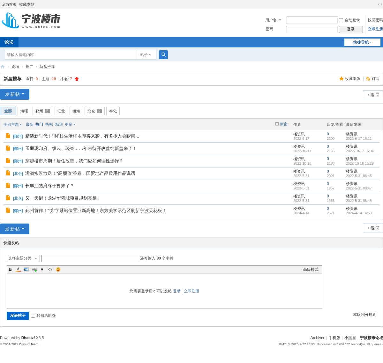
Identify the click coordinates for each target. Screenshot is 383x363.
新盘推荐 (47, 66)
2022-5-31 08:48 (359, 201)
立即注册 (375, 29)
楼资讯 (299, 134)
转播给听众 (43, 315)
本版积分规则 (364, 314)
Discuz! (28, 338)
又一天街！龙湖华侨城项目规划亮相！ (63, 198)
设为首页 (9, 4)
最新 (30, 124)
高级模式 (311, 269)
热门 (39, 124)
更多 (68, 124)
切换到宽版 (380, 4)
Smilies (58, 269)
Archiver (318, 338)
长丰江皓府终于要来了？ (49, 185)
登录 (177, 291)
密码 (269, 29)
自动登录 (349, 20)
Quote (42, 269)
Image (26, 269)
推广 (29, 66)
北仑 (94, 111)
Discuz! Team (28, 344)
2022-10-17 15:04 (360, 151)
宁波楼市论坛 (2, 66)
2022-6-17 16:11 (359, 138)
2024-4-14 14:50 (359, 213)
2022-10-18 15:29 (360, 163)
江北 (61, 111)
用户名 (271, 20)
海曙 (24, 111)
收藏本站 (26, 4)
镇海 (76, 111)
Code (50, 269)
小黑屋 (350, 338)
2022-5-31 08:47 (359, 188)
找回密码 (375, 20)
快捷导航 (361, 42)
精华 (59, 124)
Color (18, 269)
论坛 (15, 66)
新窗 (284, 124)
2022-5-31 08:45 (359, 176)
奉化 (113, 111)
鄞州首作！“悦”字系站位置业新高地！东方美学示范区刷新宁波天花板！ (96, 210)
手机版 (334, 338)
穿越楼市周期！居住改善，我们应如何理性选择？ (74, 160)
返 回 (375, 95)
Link (34, 269)
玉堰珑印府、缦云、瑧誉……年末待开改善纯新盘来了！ (81, 148)
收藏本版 (353, 78)
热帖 (49, 124)
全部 (8, 111)
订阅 (375, 78)
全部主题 (11, 124)
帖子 (144, 55)
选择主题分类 (19, 258)
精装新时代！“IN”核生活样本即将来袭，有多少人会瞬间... (82, 136)
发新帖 (12, 94)
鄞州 (42, 111)
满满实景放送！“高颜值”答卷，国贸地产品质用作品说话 (80, 173)
